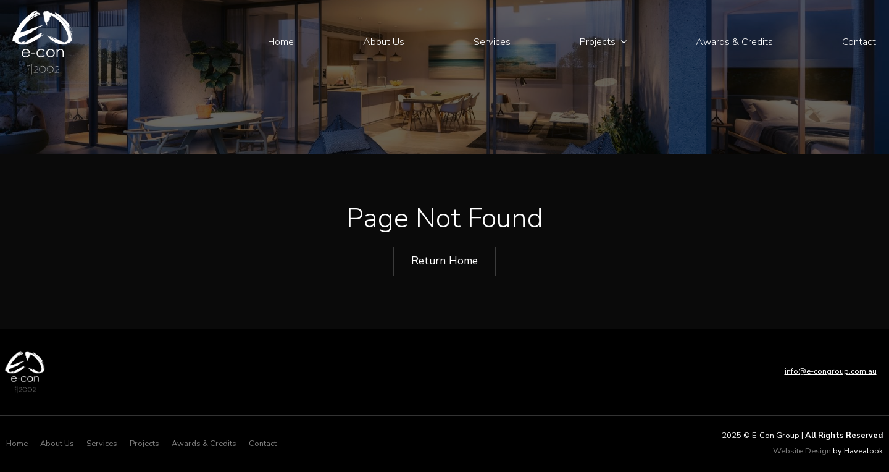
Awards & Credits (734, 42)
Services (492, 42)
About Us (383, 42)
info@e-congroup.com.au (831, 371)
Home (281, 42)
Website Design (802, 451)
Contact (859, 42)
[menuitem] (17, 444)
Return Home (444, 260)
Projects (598, 42)
